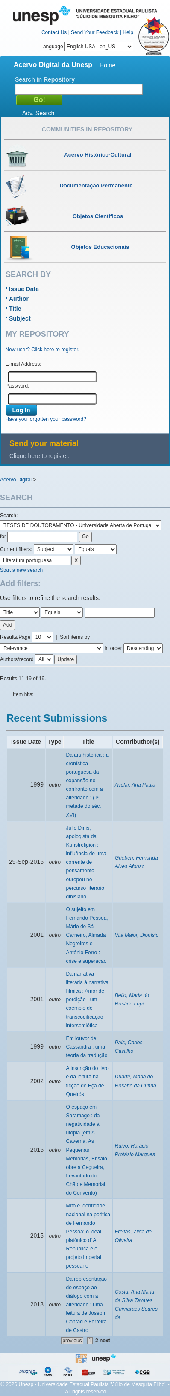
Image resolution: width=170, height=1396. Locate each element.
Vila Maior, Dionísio (137, 935)
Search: (9, 516)
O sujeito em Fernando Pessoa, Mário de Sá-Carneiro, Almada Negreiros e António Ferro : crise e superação (87, 935)
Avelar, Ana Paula (135, 785)
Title (15, 308)
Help (128, 32)
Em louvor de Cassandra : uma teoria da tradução (87, 1046)
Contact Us (54, 32)
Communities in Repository (87, 129)
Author (19, 298)
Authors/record (17, 659)
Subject (20, 318)
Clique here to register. (39, 455)
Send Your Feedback (94, 32)
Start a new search (21, 570)
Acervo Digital (16, 480)
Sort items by (75, 637)
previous (72, 1341)
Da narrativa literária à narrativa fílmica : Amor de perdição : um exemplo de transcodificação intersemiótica (87, 1000)
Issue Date (24, 289)
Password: (17, 386)
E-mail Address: (23, 364)
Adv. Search (38, 113)
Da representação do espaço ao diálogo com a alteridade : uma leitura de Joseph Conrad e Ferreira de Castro (86, 1305)
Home (107, 65)
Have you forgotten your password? (46, 419)
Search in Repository (45, 79)
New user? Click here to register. (42, 350)
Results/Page (15, 637)
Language (86, 47)
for (3, 536)
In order (113, 648)
